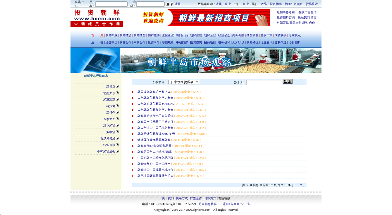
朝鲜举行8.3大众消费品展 (155, 146)
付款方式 (210, 198)
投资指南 (276, 4)
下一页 (298, 185)
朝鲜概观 (112, 35)
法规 (219, 4)
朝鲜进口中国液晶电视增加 (156, 170)
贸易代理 (280, 42)
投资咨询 (196, 42)
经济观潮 (109, 99)
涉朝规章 (167, 42)
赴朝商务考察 (286, 12)
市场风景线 (107, 138)
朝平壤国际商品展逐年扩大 (156, 176)
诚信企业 (167, 35)
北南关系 (109, 93)
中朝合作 (139, 42)
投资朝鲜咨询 (287, 17)
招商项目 (210, 42)
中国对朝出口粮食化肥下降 (156, 158)
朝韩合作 (125, 42)
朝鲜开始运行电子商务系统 (156, 116)
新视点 (110, 86)
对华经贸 (109, 125)
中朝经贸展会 (106, 151)
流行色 (110, 112)
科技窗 (110, 106)
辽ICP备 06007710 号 (236, 204)
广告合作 (196, 198)
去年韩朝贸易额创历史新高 (156, 98)
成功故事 (280, 35)
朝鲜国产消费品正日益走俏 (156, 122)
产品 (264, 4)
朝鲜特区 (252, 42)
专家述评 (109, 119)
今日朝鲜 (294, 42)
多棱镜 (110, 132)
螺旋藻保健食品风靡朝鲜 (154, 140)
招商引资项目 (294, 4)
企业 (228, 4)
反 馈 (97, 42)
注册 (178, 4)
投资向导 (153, 42)
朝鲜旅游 (153, 35)
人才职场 (238, 42)
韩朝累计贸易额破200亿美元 (157, 134)
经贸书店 (112, 42)
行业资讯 (266, 42)
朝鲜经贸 (139, 35)
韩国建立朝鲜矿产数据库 (154, 92)
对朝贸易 (283, 22)
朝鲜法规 (196, 35)
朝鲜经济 (126, 35)
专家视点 (294, 35)
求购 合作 (308, 22)
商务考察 (238, 35)
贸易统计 (312, 4)
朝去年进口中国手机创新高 (156, 128)
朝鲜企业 (210, 35)
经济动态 (224, 35)
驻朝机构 (224, 42)
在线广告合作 (305, 12)
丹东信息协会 (208, 204)
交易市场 (266, 35)
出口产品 (182, 35)
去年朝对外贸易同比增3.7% (156, 104)
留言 (313, 17)
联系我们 (304, 17)
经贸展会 (252, 35)
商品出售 (296, 22)
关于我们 (168, 198)
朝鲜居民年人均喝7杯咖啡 (155, 152)
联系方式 (182, 198)
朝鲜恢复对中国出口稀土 (154, 164)
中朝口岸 (181, 42)
